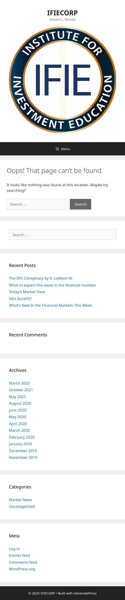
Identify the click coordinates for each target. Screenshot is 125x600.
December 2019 (23, 450)
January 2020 (20, 443)
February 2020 (21, 437)
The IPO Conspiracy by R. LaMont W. (41, 278)
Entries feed (19, 555)
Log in (14, 548)
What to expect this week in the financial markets (52, 285)
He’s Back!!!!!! (20, 298)
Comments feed (23, 562)
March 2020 (19, 430)
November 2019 (23, 457)
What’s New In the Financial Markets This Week (50, 305)
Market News (20, 499)
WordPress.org (22, 568)
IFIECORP (62, 12)
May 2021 (17, 396)
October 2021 (21, 389)
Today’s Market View (27, 291)
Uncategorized (22, 506)
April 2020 (18, 423)
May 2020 (17, 416)
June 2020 (17, 410)
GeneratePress (85, 593)
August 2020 (20, 403)
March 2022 (19, 383)
